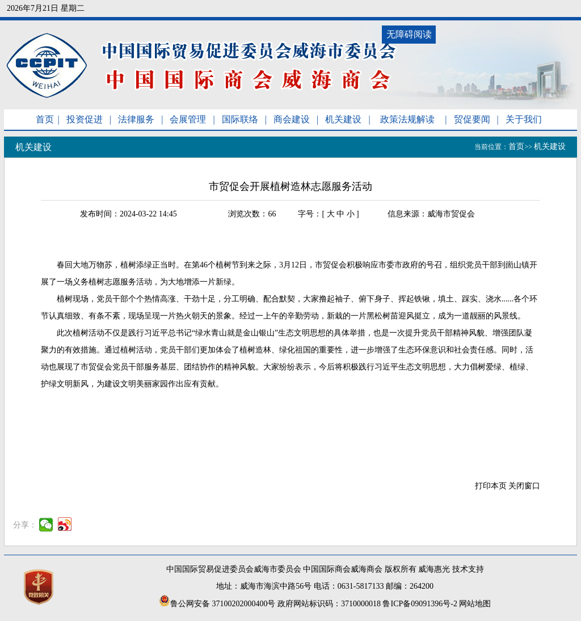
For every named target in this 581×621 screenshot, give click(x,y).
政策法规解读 (407, 119)
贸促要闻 (472, 119)
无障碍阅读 (409, 34)
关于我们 (524, 119)
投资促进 (84, 119)
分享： (25, 525)
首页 (45, 119)
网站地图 (475, 603)
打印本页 (491, 486)
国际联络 (240, 119)
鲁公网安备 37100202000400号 (217, 603)
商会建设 (291, 119)
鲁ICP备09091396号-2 (419, 603)
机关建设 (343, 119)
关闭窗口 (524, 486)
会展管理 (188, 119)
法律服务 (136, 119)
